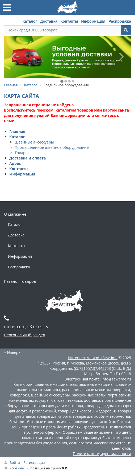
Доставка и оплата (27, 158)
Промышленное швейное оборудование (52, 147)
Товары (21, 152)
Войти (15, 462)
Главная (17, 131)
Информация (93, 21)
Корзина (17, 468)
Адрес (15, 163)
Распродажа (119, 21)
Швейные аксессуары (34, 142)
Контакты (69, 21)
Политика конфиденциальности (102, 453)
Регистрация (34, 462)
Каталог (30, 21)
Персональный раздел (24, 334)
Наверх (12, 352)
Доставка (48, 21)
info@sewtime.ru (116, 379)
